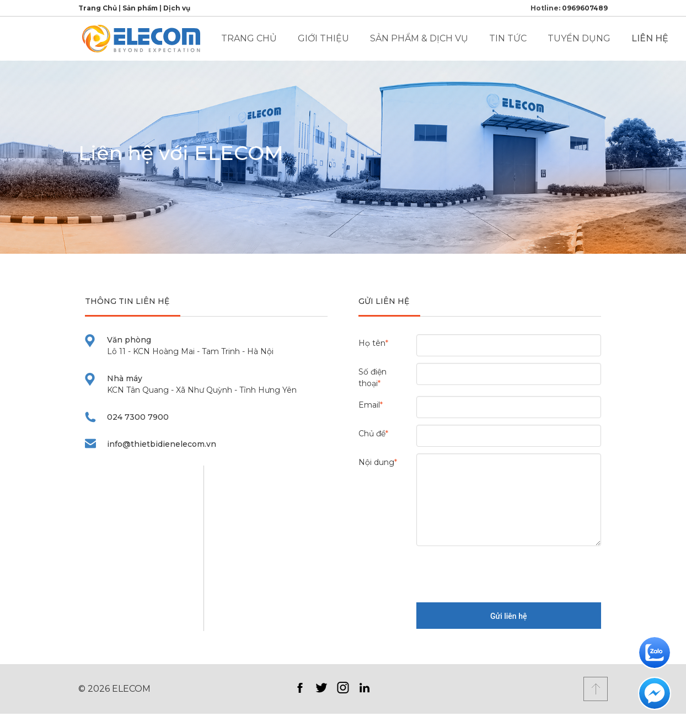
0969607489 (585, 8)
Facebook (300, 687)
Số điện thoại (372, 377)
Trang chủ (249, 38)
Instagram (343, 687)
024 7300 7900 (138, 417)
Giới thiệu (323, 38)
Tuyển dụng (579, 38)
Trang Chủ (97, 8)
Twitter (321, 687)
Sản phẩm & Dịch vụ (419, 38)
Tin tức (508, 38)
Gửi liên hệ (508, 616)
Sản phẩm (140, 8)
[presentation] (500, 574)
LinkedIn (364, 687)
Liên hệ (649, 38)
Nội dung (377, 462)
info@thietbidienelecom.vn (161, 444)
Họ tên (373, 343)
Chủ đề (373, 434)
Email (370, 405)
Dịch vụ (176, 8)
